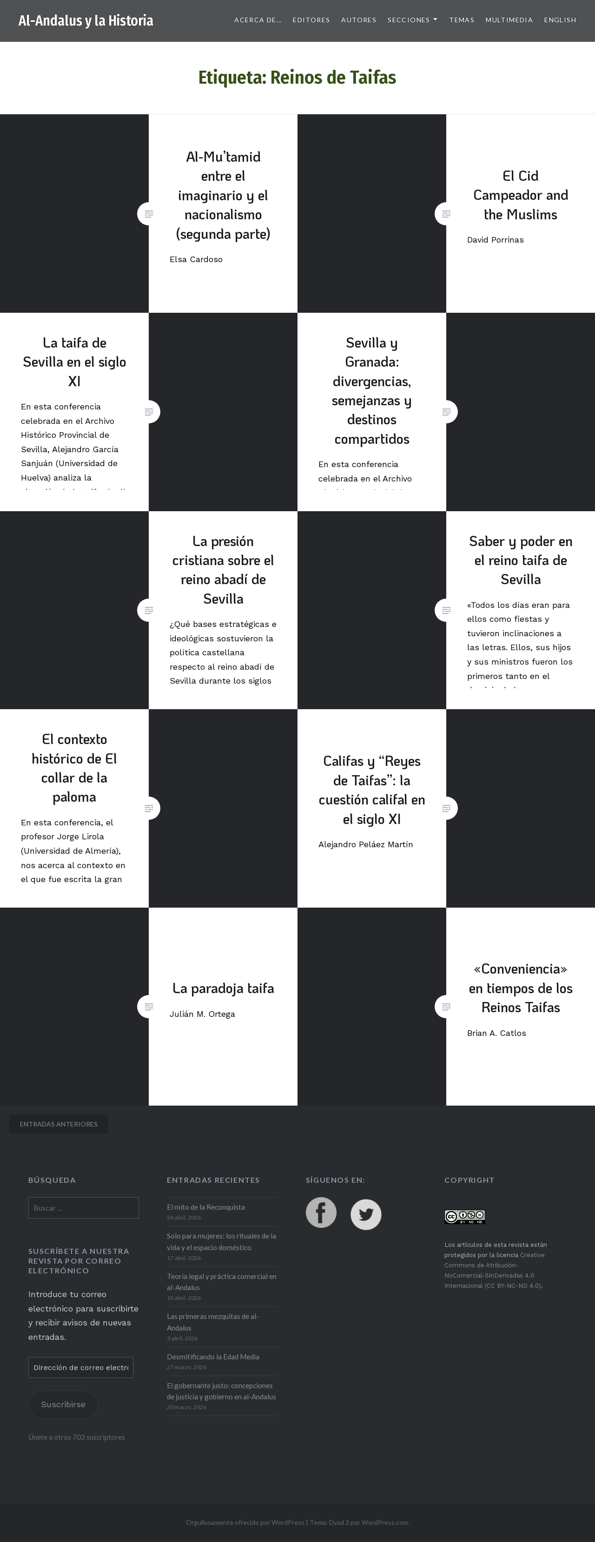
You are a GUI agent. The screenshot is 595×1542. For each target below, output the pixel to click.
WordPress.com (385, 1522)
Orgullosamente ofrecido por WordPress (245, 1522)
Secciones (409, 20)
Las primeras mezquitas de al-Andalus (213, 1322)
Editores (311, 20)
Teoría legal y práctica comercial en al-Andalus (222, 1282)
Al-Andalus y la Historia (86, 21)
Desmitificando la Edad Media (213, 1356)
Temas (462, 20)
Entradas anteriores (59, 1124)
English (560, 20)
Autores (359, 20)
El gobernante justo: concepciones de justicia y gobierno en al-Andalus (221, 1391)
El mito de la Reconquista (206, 1207)
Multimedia (509, 20)
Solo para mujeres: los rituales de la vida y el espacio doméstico (221, 1242)
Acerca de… (258, 20)
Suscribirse (63, 1404)
